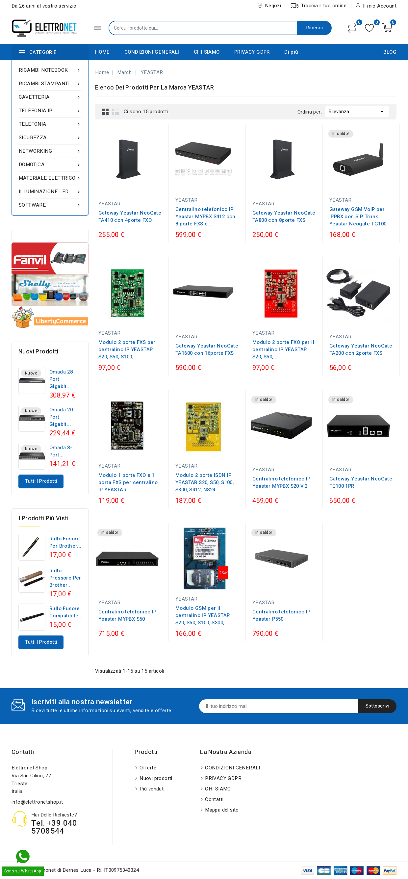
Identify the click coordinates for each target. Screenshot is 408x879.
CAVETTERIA (50, 97)
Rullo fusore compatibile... (66, 612)
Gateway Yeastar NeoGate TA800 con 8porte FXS (283, 216)
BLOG (389, 52)
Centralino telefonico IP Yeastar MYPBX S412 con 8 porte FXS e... (205, 216)
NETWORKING (50, 151)
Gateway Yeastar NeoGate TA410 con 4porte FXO (129, 216)
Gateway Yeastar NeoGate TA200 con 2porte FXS (360, 349)
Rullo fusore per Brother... (65, 542)
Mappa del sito (222, 810)
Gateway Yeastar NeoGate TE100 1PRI (360, 482)
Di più (291, 52)
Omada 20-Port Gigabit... (62, 417)
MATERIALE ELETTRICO (50, 178)
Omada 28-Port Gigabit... (62, 379)
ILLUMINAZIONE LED (50, 191)
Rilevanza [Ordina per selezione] (357, 111)
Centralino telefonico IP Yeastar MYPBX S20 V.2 (281, 482)
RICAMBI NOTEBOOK (50, 70)
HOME (102, 52)
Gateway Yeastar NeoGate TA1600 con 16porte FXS (206, 349)
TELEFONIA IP (50, 111)
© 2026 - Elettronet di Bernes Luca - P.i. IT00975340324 (75, 870)
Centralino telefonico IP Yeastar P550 (281, 615)
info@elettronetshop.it (37, 802)
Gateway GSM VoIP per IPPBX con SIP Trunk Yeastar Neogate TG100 (357, 216)
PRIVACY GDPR (252, 52)
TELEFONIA (50, 124)
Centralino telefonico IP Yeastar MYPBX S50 (127, 615)
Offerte (148, 767)
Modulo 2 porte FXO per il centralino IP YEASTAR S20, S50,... (283, 349)
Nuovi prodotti (156, 778)
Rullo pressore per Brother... (65, 578)
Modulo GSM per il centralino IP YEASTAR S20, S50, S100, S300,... (202, 615)
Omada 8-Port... (60, 451)
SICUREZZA (50, 138)
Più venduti (152, 788)
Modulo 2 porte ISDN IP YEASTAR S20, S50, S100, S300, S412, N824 (204, 482)
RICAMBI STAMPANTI (50, 84)
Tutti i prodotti (41, 481)
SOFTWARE (50, 205)
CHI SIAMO (207, 52)
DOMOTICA (50, 164)
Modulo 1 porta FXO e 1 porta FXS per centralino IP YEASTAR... (128, 482)
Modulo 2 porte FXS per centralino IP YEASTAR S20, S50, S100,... (127, 349)
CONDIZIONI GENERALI (151, 52)
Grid (105, 111)
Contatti (23, 752)
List (115, 111)
